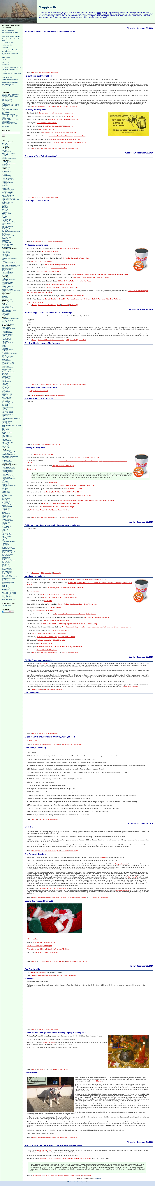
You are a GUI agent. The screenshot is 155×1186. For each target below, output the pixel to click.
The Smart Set (6, 240)
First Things (5, 404)
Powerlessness (35, 591)
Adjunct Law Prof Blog (8, 306)
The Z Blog (5, 241)
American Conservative (8, 328)
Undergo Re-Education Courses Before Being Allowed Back (77, 604)
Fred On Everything (7, 192)
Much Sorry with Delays (8, 30)
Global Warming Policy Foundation (11, 425)
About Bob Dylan (6, 161)
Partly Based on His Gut (83, 495)
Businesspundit (6, 252)
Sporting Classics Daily (8, 222)
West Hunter (5, 245)
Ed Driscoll (5, 352)
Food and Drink (6, 100)
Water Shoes (5, 60)
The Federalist (6, 561)
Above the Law (6, 304)
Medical (4, 107)
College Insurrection (7, 282)
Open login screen (6, 605)
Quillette (4, 215)
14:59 (44, 241)
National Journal (6, 516)
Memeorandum (6, 513)
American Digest (6, 175)
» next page (98, 1178)
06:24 (58, 148)
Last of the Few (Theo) (8, 153)
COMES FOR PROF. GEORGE (44, 454)
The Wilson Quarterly (8, 582)
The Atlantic (5, 227)
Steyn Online (5, 544)
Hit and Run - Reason (8, 363)
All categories (5, 126)
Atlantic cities (5, 181)
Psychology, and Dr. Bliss (8, 114)
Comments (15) (65, 517)
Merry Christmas (32, 1073)
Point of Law (5, 314)
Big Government (6, 338)
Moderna (29, 827)
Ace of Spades (6, 327)
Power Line (5, 383)
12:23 (63, 744)
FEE (3, 496)
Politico (4, 530)
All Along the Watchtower (9, 163)
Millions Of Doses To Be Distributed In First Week (74, 281)
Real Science (5, 443)
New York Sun (6, 522)
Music (3, 108)
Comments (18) (96, 897)
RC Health (5, 323)
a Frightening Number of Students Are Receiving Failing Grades (75, 614)
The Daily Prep (6, 234)
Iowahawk (4, 296)
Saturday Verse (6, 118)
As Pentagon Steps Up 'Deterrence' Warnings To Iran (68, 142)
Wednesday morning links (36, 245)
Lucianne (4, 512)
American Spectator (7, 178)
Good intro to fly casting (8, 42)
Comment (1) (48, 444)
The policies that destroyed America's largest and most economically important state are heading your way (96, 627)
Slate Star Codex (6, 463)
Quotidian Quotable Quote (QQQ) (10, 116)
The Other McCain (7, 393)
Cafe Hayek (5, 254)
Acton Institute (6, 401)
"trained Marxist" (131, 877)
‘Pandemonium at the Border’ (59, 630)
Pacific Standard (6, 526)
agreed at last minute (45, 643)
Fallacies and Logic (7, 99)
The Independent (6, 567)
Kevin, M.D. (5, 321)
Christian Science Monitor (9, 478)
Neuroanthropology (7, 457)
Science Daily (5, 446)
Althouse (4, 174)
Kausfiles (4, 370)
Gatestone (5, 505)
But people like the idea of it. (39, 391)
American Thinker (7, 473)
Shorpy (4, 217)
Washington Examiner (8, 590)
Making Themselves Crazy (59, 268)
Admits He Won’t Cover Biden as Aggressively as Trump (67, 136)
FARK (3, 295)
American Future (6, 330)
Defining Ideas (6, 491)
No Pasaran (5, 144)
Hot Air (3, 365)
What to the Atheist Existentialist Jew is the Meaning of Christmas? (48, 949)
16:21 (49, 1069)
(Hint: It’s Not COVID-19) (73, 489)
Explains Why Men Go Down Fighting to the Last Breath (65, 588)
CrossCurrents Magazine (9, 485)
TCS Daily (4, 546)
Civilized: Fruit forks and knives (10, 79)
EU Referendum (6, 151)
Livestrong (5, 206)
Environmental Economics (9, 262)
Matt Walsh (5, 208)
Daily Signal (5, 488)
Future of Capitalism (7, 356)
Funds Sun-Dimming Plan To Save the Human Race (77, 485)
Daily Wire (4, 489)
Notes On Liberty (6, 381)
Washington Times (7, 595)
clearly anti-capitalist (121, 864)
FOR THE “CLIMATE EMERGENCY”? (48, 271)
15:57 (72, 1175)
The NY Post (32, 740)
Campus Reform (6, 278)
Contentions (5, 484)
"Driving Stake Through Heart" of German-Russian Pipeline (49, 510)
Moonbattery (5, 374)
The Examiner (6, 558)
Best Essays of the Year (8, 95)
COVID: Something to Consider (38, 660)
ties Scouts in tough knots (46, 129)
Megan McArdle (6, 269)
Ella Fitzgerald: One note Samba (39, 398)
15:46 (40, 72)
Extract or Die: (32, 469)
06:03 (67, 961)
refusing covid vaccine (55, 119)
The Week (4, 579)
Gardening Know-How (8, 195)
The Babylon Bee (6, 229)
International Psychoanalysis (10, 456)
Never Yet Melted (6, 379)
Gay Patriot (5, 359)
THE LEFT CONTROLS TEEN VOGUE (86, 457)
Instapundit (5, 201)
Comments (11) (64, 1137)
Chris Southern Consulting (75, 1181)
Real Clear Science (7, 442)
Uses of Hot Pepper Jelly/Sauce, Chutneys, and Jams (10, 70)
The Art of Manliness (7, 226)
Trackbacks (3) (74, 148)
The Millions (5, 238)
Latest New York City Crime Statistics (59, 284)
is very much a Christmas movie (52, 888)
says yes (103, 857)
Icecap (3, 426)
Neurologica (5, 435)
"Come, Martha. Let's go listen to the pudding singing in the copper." (55, 1033)
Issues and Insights (7, 367)
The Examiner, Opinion (8, 560)
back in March (43, 663)
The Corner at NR (7, 553)
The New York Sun (7, 572)
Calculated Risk (6, 255)
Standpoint (5, 543)
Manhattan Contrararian (8, 372)
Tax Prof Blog (5, 316)
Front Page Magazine (8, 504)
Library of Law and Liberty (9, 310)
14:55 (57, 1137)
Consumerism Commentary (9, 258)
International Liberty (7, 307)
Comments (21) (65, 148)
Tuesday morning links (35, 448)
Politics (3, 113)
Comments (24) (65, 652)
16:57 (40, 733)
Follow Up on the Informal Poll (38, 76)
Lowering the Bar (6, 311)
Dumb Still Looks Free (8, 351)
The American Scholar (8, 547)
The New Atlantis (6, 568)
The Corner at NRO (7, 554)
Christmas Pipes (32, 692)
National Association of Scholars (11, 290)
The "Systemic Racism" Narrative (43, 610)
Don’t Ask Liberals (55, 607)
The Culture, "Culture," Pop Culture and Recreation (51, 340)
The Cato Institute (7, 550)
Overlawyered (6, 313)
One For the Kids (32, 969)
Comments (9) (78, 1175)
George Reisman (6, 360)
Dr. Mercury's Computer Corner (10, 96)
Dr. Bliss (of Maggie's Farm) (9, 452)
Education (4, 98)
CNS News (5, 481)
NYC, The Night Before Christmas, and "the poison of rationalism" (54, 1145)
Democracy (5, 345)
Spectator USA (6, 220)
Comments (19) (65, 305)
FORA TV (4, 499)
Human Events (6, 508)
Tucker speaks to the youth (37, 201)
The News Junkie (36, 241)
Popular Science (6, 440)
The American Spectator (8, 548)
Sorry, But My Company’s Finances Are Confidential (49, 633)
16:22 (40, 197)
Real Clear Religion (7, 411)
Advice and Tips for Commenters (10, 94)
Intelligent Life (6, 511)
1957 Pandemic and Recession (47, 123)
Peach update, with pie (7, 45)
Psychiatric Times (7, 461)
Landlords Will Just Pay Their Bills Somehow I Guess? (91, 278)
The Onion (5, 297)
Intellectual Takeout (7, 202)
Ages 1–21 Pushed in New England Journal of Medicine (60, 503)
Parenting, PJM (6, 460)
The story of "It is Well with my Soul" (41, 156)
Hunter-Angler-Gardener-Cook (10, 199)
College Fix (5, 280)
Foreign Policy (6, 501)
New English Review (7, 520)
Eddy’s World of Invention (50, 251)
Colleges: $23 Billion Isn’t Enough (63, 466)
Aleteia (4, 172)
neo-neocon (5, 377)
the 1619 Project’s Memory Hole (41, 261)
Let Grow (4, 205)
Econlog (4, 261)
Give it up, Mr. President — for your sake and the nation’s (56, 637)
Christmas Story (33, 939)
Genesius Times (6, 196)
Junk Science (5, 428)
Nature (3, 433)
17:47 (40, 1029)
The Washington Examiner (9, 576)
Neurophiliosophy (7, 436)
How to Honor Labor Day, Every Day (11, 36)
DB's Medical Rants (7, 320)
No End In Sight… (69, 116)
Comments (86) (74, 340)
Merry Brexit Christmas (36, 302)
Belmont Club (5, 337)
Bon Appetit (5, 185)
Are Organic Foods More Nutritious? (41, 388)
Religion (4, 117)
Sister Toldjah (5, 388)
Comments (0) (46, 72)
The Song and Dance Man (8, 122)
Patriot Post (5, 529)
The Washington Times (8, 578)
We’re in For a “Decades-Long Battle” (97, 617)
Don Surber (5, 348)
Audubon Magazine (7, 182)
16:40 (67, 384)
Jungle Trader (5, 203)
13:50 (58, 850)
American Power (6, 331)
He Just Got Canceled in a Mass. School (75, 258)
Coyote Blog (5, 188)
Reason (4, 537)
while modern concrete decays (70, 248)
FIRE (3, 285)
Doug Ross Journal (7, 349)
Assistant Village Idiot (8, 179)
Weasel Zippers (6, 398)
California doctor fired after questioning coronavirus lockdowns (53, 525)
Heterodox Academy (7, 286)
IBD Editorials (5, 509)
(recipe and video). (48, 1042)
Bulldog (34, 106)
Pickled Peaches (6, 57)
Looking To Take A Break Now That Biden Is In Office (59, 132)
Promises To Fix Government (74, 296)
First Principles (6, 498)
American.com (6, 474)
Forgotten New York (7, 191)
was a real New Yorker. (44, 1150)
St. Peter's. (43, 1152)
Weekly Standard (6, 597)
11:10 (89, 897)
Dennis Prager (6, 492)
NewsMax (4, 523)
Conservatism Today (7, 342)
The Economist (6, 555)
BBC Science (5, 422)
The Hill (4, 565)
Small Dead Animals (7, 156)
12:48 (57, 106)
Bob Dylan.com (6, 164)
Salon (3, 540)
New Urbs (4, 210)
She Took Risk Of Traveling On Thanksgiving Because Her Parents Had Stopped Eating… (69, 624)
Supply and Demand (7, 273)
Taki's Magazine (6, 223)
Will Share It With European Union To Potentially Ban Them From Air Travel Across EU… (100, 274)
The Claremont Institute (8, 551)
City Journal (5, 480)
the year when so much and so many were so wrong (56, 113)
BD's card (98, 1081)
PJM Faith (4, 410)
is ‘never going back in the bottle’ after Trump (65, 139)
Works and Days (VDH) (8, 599)
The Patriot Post (6, 574)
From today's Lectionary (35, 748)
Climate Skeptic (6, 424)
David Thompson (6, 149)
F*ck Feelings (5, 453)
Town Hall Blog (6, 588)
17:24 (67, 340)
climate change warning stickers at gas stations (59, 264)
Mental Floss (5, 209)
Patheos (4, 408)
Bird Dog (34, 72)
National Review (6, 376)
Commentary (5, 482)
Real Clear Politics (7, 534)
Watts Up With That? (7, 244)
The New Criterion (7, 569)
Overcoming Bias (6, 213)
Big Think (4, 184)
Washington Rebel (7, 397)
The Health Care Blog (8, 324)
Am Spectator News (7, 466)
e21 (3, 259)
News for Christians (7, 407)
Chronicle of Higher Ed (8, 279)
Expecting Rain (6, 167)
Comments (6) (53, 395)
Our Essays (5, 111)
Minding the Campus (7, 289)
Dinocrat (4, 346)
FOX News (5, 502)
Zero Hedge (5, 275)
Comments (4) (46, 197)
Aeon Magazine (6, 171)
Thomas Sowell (6, 583)
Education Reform (7, 283)
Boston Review (6, 477)
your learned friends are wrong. (44, 942)
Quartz (3, 532)
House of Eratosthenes (8, 198)
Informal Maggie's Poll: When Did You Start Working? (48, 313)
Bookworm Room (6, 339)
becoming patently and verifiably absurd (57, 620)
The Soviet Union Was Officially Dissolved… (50, 640)
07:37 (58, 517)
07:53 (40, 819)
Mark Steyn (5, 373)
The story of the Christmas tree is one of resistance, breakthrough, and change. (66, 1158)
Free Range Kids (6, 194)
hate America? (53, 482)
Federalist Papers (7, 495)
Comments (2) (74, 384)
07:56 (58, 305)
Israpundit (4, 143)
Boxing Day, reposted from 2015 (39, 901)
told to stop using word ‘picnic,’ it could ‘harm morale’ (59, 597)
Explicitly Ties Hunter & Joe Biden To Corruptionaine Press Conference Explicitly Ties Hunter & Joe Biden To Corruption (84, 299)
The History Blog (6, 237)
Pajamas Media (6, 527)
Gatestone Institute (7, 506)
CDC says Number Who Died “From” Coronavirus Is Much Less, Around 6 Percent (87, 500)
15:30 (47, 395)
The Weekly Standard (8, 581)
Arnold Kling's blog (7, 335)
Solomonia (5, 146)
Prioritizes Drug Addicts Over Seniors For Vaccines (61, 287)
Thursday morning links (35, 110)
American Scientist (7, 421)
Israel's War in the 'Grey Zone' (47, 650)
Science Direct (6, 447)
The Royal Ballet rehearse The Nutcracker (43, 343)
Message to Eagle (7, 432)
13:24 (42, 444)
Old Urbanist (5, 212)
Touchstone (5, 415)
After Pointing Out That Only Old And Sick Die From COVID (62, 492)
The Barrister (35, 444)
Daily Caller (5, 487)
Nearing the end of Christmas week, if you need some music (51, 31)
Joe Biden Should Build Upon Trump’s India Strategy (56, 507)
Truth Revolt (5, 589)
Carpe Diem (5, 257)
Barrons (4, 250)
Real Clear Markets (7, 272)
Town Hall (4, 585)
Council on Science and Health (10, 318)
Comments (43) (64, 106)
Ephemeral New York (8, 189)
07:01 (58, 652)
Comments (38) (51, 689)
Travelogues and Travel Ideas (9, 123)
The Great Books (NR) (8, 236)
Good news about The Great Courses (11, 67)
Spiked (4, 157)
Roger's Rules (6, 539)
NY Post (4, 525)
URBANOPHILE (6, 243)
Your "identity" (5, 64)
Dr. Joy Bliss (35, 395)
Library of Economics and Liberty (11, 265)
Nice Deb (4, 380)
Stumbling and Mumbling (9, 158)
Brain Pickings (6, 186)
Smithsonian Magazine (8, 541)
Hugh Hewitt (5, 366)
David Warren (5, 150)
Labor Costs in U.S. (7, 62)
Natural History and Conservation (10, 109)
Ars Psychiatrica (6, 450)
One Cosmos (5, 459)
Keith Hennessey (6, 264)
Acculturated (5, 170)
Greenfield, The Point (8, 362)
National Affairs (6, 515)
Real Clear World (6, 536)
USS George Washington (38, 972)
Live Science (5, 429)
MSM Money (5, 271)
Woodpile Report (6, 247)
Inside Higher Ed (6, 287)
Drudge (4, 494)
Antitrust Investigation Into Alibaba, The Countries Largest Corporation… (60, 646)
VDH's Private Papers (8, 396)
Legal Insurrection (7, 309)
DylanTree (4, 165)
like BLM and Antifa (122, 890)
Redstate (4, 384)
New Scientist (5, 439)
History (3, 103)
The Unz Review (6, 575)
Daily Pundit (5, 344)
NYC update (5, 47)
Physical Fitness (6, 112)
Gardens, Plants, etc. (7, 102)
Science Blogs (6, 445)
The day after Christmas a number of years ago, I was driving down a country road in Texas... (77, 579)
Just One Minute (6, 369)
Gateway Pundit (6, 358)
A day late (29, 978)
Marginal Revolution (7, 268)
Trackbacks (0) (54, 72)
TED (3, 224)
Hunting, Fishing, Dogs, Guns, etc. (10, 105)
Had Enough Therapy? (8, 454)
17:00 (42, 573)
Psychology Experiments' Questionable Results (8, 85)
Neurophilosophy (6, 438)
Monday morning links (35, 576)
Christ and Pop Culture (8, 403)
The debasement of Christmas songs (47, 952)
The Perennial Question (35, 854)
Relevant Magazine (7, 414)
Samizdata (5, 154)
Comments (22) (74, 961)
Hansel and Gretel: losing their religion (39, 946)
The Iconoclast (6, 391)
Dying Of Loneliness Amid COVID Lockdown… (58, 126)
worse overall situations (130, 686)
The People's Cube (7, 299)
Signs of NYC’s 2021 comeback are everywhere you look (50, 737)
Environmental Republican (9, 353)
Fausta (4, 355)
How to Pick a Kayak (7, 77)
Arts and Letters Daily (8, 475)
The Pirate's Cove (7, 394)
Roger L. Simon (6, 386)
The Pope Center (6, 292)
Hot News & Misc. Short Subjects (10, 104)
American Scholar (7, 177)
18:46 (57, 975)
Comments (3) (50, 241)
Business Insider (6, 251)
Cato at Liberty (6, 341)
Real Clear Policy (6, 533)
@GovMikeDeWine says (71, 119)
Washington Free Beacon (9, 592)
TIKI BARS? (48, 601)
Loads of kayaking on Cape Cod (10, 82)
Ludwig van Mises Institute (9, 266)
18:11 (44, 689)
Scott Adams (5, 216)
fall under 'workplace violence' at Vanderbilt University (57, 594)
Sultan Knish (5, 390)
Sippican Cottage (6, 219)
